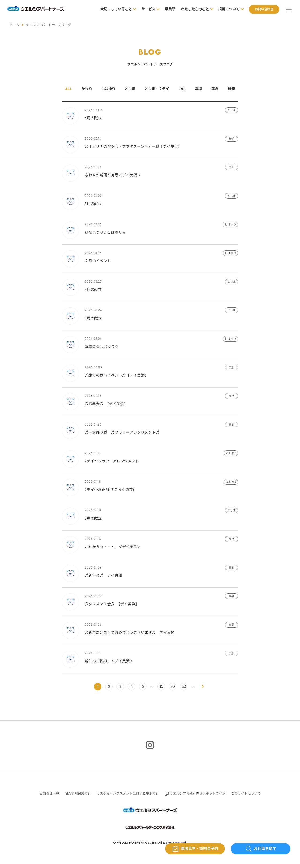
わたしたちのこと (193, 9)
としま (129, 89)
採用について (227, 9)
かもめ (84, 89)
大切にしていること (114, 9)
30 (184, 686)
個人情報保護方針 (78, 793)
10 (161, 686)
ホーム (14, 25)
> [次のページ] (202, 687)
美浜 (217, 89)
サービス (146, 9)
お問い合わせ (262, 9)
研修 (234, 89)
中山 (183, 89)
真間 (200, 89)
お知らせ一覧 (49, 793)
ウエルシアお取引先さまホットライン (197, 793)
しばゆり (106, 89)
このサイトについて (246, 793)
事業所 (168, 9)
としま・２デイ (157, 89)
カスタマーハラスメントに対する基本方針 (128, 793)
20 (172, 686)
